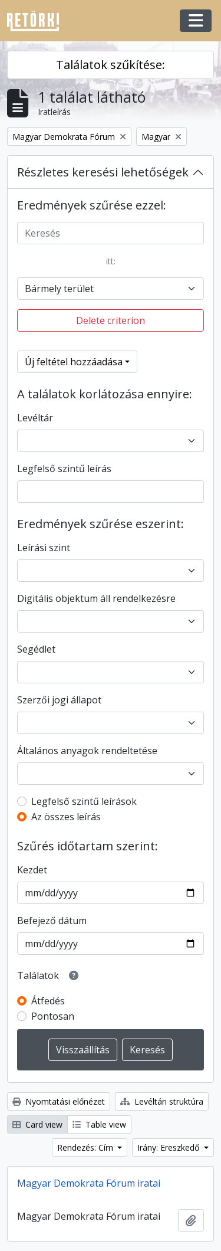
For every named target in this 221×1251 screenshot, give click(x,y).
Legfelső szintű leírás (64, 468)
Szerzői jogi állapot (59, 699)
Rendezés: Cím (86, 1147)
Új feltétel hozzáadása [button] (74, 361)
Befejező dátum (52, 920)
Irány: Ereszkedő (169, 1147)
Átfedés (48, 1000)
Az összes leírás (66, 816)
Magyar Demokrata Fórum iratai (88, 1183)
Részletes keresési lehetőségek (103, 172)
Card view (37, 1124)
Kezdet (32, 869)
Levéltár (35, 417)
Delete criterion (110, 320)
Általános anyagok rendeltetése (87, 750)
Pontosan (52, 1016)
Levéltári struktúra (161, 1101)
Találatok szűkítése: (110, 65)
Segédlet (36, 649)
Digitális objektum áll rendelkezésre (96, 598)
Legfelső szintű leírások (84, 801)
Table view (99, 1124)
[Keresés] (110, 233)
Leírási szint (43, 547)
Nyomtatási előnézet (58, 1101)
